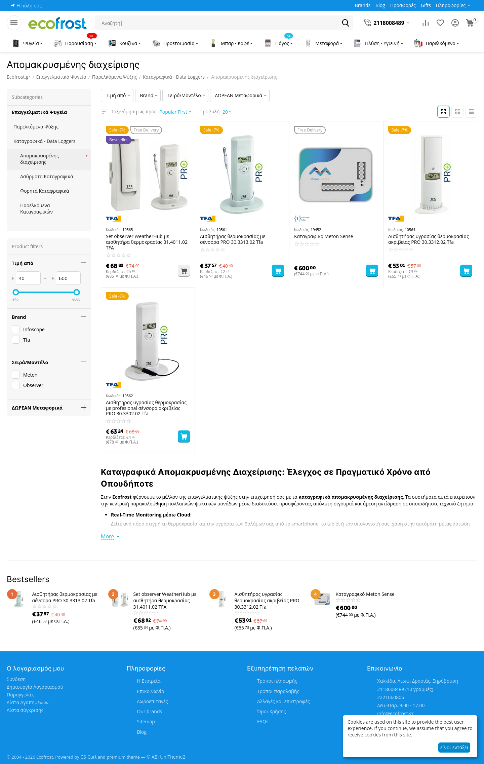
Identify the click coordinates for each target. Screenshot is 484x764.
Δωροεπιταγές (152, 701)
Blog (142, 732)
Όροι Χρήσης (271, 711)
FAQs (263, 721)
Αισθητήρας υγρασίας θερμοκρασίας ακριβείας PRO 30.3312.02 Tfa (428, 239)
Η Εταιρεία (148, 681)
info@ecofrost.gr (395, 713)
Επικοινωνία (150, 691)
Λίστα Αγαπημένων (27, 702)
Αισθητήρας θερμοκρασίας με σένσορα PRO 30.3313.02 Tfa (232, 239)
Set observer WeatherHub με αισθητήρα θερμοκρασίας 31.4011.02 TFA (147, 242)
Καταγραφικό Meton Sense (323, 236)
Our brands (149, 711)
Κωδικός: (113, 229)
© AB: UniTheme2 (166, 757)
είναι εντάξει (454, 747)
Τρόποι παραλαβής (278, 691)
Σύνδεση (16, 679)
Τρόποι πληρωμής (277, 681)
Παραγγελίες (20, 694)
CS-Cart (88, 757)
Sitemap (146, 721)
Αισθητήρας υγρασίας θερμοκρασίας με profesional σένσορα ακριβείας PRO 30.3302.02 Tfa (146, 408)
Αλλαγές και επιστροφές (283, 701)
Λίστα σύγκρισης (25, 710)
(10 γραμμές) (405, 689)
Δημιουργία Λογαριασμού (35, 687)
